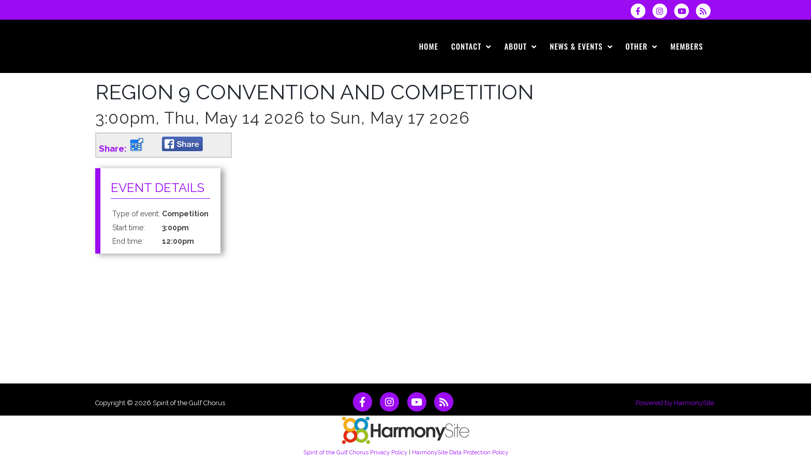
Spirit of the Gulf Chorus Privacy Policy (355, 452)
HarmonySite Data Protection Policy (460, 452)
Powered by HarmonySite (675, 403)
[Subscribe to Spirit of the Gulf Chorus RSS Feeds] (706, 10)
